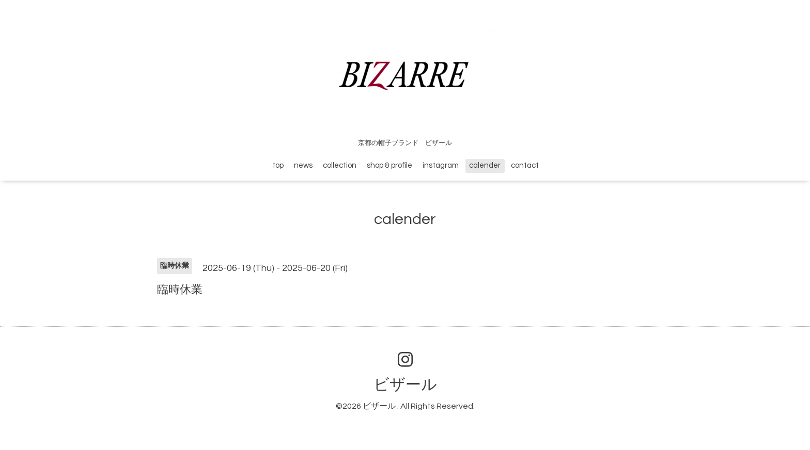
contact (525, 165)
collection (339, 165)
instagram (441, 165)
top (278, 165)
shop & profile (389, 165)
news (303, 165)
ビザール (405, 385)
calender (485, 165)
